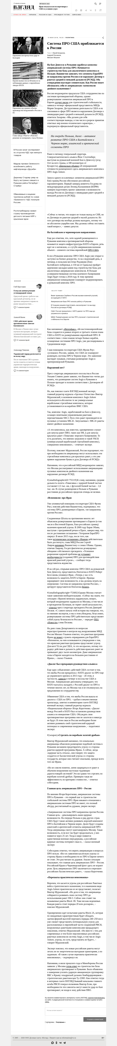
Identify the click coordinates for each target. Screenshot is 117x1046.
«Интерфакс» (69, 329)
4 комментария (23, 371)
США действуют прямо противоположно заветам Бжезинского (24, 323)
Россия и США (45, 14)
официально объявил (69, 166)
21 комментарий (23, 340)
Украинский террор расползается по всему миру (27, 355)
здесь (47, 1002)
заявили (62, 678)
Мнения (17, 281)
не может (58, 637)
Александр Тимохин (21, 350)
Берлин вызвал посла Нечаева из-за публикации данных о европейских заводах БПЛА (26, 83)
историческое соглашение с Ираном (70, 539)
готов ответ (71, 966)
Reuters (85, 587)
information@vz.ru (69, 1038)
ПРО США (93, 250)
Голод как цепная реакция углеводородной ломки (24, 292)
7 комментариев (23, 307)
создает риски (61, 102)
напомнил (59, 545)
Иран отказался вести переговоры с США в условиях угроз (53, 8)
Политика (69, 37)
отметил (53, 607)
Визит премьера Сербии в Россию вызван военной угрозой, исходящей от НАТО (74, 297)
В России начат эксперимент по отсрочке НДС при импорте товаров (28, 152)
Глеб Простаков (20, 287)
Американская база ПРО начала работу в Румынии (71, 301)
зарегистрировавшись (96, 998)
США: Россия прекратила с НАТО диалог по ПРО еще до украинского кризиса (73, 312)
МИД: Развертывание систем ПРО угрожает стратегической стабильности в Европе (75, 318)
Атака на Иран (20, 14)
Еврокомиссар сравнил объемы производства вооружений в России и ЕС (27, 110)
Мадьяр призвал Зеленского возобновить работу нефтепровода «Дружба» (26, 166)
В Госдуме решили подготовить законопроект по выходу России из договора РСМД (73, 306)
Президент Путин (62, 14)
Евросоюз (76, 14)
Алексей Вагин (19, 317)
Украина (32, 14)
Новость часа (45, 3)
